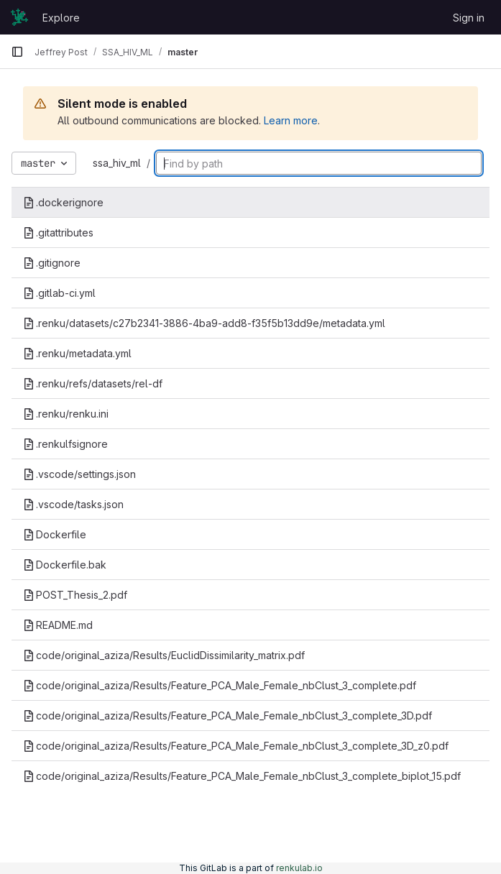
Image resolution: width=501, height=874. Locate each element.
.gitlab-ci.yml (59, 293)
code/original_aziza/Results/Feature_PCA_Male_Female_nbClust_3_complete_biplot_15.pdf (242, 776)
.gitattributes (58, 232)
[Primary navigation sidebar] (17, 51)
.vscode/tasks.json (73, 504)
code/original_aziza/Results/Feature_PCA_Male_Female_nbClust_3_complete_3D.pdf (227, 715)
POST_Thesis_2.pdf (75, 595)
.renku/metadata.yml (77, 353)
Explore (61, 18)
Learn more (291, 120)
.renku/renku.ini (66, 414)
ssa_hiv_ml (117, 163)
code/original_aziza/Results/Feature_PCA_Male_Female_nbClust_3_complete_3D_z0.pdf (236, 746)
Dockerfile (54, 534)
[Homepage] (19, 17)
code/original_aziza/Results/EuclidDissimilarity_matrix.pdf (164, 655)
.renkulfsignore (65, 444)
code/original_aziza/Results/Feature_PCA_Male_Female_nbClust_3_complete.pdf (219, 685)
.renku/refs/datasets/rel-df (92, 383)
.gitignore (52, 263)
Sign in (468, 18)
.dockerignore (63, 202)
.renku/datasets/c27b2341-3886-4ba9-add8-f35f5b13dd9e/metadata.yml (204, 323)
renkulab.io (299, 867)
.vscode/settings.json (79, 474)
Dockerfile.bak (64, 564)
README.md (58, 625)
